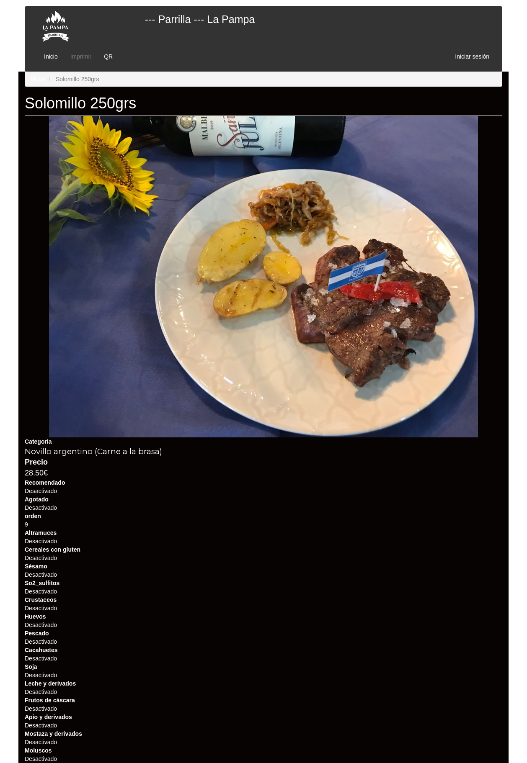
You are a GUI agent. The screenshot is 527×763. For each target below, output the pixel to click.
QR (108, 56)
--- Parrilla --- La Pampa (200, 19)
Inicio (51, 56)
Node (38, 79)
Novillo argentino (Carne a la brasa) (93, 451)
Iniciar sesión (472, 56)
